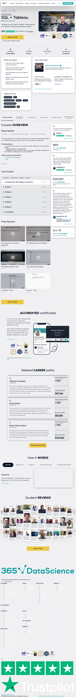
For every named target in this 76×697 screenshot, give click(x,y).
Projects (27, 3)
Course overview (7, 117)
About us (8, 586)
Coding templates (47, 600)
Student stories (10, 590)
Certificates (31, 590)
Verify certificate (64, 590)
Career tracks (31, 588)
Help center (62, 588)
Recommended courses (68, 117)
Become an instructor (12, 596)
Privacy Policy (56, 696)
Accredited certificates (19, 117)
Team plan (8, 608)
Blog (42, 602)
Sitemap (41, 696)
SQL (7, 159)
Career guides (46, 592)
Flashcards (44, 594)
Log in (59, 3)
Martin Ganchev (9, 21)
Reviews (8, 588)
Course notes (45, 596)
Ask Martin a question (43, 89)
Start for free (12, 37)
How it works (44, 117)
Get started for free (38, 445)
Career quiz (45, 590)
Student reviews (56, 117)
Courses (12, 3)
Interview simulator (47, 588)
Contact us (62, 586)
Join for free (38, 548)
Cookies (62, 696)
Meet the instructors (12, 594)
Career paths (32, 117)
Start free (68, 3)
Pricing (53, 3)
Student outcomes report (13, 592)
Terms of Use (48, 696)
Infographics (45, 598)
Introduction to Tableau (13, 157)
